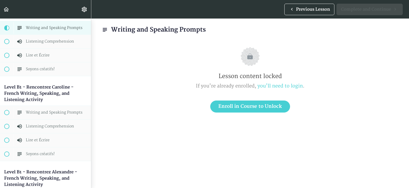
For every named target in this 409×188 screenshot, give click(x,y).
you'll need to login (280, 86)
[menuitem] (84, 9)
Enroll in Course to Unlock (250, 106)
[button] (6, 9)
